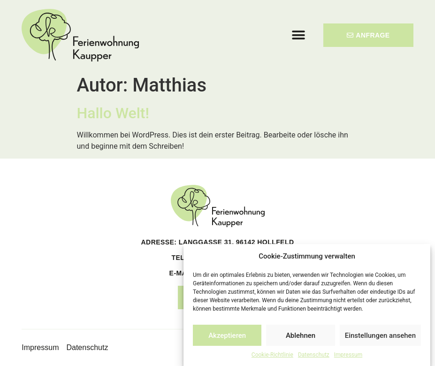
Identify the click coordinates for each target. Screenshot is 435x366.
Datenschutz (313, 354)
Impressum (348, 354)
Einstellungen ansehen (380, 335)
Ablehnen (300, 335)
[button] (298, 35)
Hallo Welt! (113, 113)
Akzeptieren (227, 335)
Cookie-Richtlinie (272, 354)
